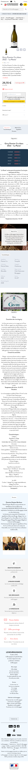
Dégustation (7, 128)
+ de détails (5, 77)
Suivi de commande (14, 671)
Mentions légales (14, 674)
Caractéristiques (7, 129)
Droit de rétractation (14, 673)
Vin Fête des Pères (14, 693)
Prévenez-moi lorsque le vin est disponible (14, 101)
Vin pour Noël (14, 692)
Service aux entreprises (14, 686)
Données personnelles (14, 678)
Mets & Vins (18, 128)
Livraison (14, 105)
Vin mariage (14, 688)
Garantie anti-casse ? (14, 110)
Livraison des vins (14, 684)
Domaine (14, 131)
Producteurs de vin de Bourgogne (14, 707)
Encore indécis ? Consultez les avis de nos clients (14, 643)
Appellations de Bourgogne (14, 705)
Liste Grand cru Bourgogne (14, 702)
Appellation (18, 129)
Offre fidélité (14, 669)
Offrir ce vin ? (14, 115)
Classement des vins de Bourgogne (14, 700)
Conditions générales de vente (14, 676)
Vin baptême (14, 690)
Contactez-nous (14, 719)
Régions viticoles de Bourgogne (14, 703)
